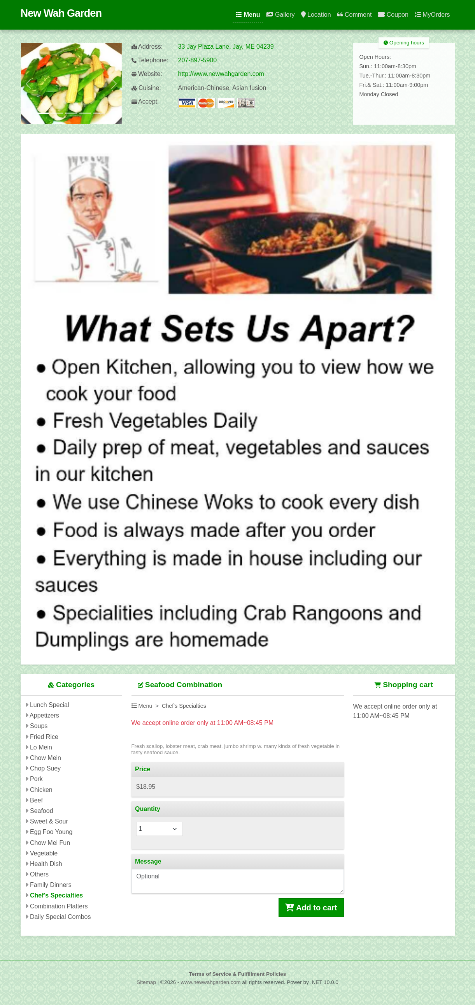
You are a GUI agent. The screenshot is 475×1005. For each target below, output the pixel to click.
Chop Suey (45, 768)
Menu (248, 14)
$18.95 (145, 786)
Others (39, 874)
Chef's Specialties (56, 895)
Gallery (280, 14)
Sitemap (146, 982)
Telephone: (149, 60)
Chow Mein (45, 758)
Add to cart (311, 907)
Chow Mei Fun (50, 842)
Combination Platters (59, 906)
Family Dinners (51, 885)
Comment (354, 14)
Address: (147, 46)
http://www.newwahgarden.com (221, 74)
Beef (36, 800)
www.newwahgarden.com (210, 982)
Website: (146, 74)
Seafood (41, 811)
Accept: (145, 101)
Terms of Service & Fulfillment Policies (237, 974)
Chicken (41, 789)
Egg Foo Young (51, 832)
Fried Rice (44, 736)
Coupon (393, 14)
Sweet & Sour (49, 821)
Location (316, 14)
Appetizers (44, 715)
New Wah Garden (61, 13)
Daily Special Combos (60, 916)
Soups (38, 726)
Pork (36, 779)
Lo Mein (41, 747)
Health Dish (46, 863)
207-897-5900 (197, 60)
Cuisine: (146, 88)
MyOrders (432, 14)
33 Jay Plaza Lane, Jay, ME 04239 (226, 46)
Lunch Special (49, 705)
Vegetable (44, 853)
